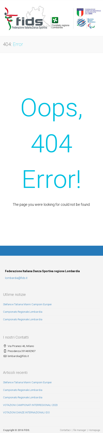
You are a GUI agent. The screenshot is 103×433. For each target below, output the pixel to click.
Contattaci (65, 430)
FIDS (26, 430)
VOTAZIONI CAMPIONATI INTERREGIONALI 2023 (30, 405)
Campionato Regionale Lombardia (22, 311)
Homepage (94, 430)
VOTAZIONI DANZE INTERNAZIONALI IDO (26, 412)
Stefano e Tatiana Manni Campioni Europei (27, 304)
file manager (79, 430)
